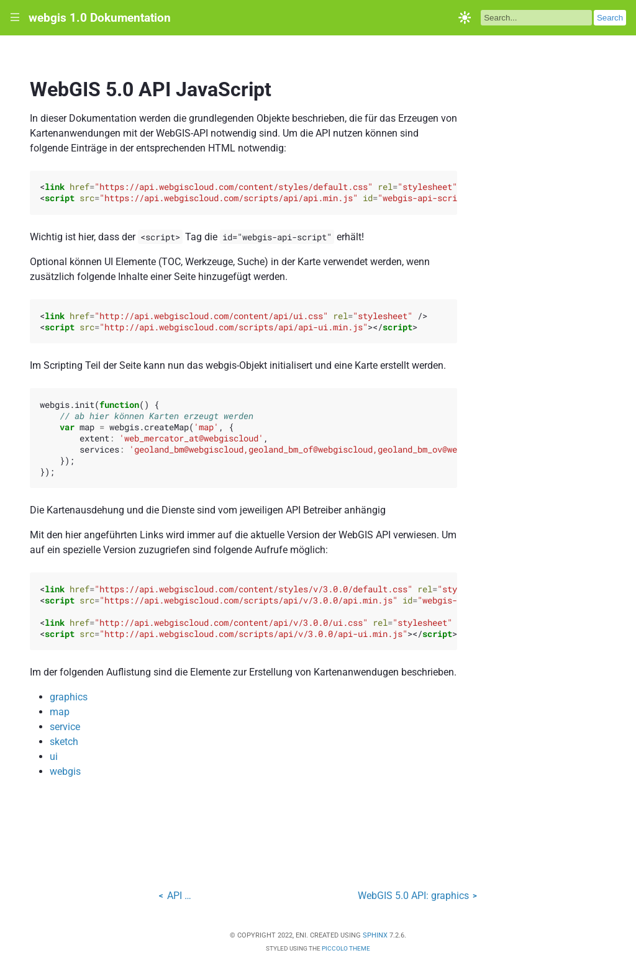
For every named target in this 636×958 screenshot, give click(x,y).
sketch (64, 742)
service (65, 727)
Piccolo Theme (346, 948)
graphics (69, 697)
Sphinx (375, 935)
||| (15, 17)
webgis (65, 771)
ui (54, 756)
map (60, 712)
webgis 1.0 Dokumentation (100, 18)
